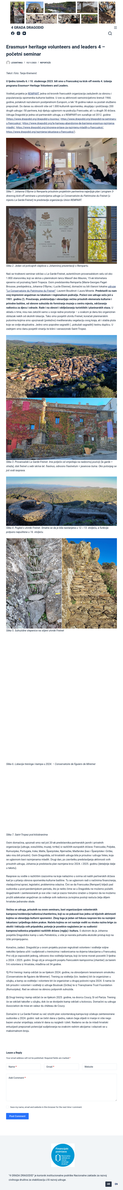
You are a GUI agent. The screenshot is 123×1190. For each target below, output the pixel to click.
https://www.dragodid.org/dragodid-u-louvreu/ (33, 119)
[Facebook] (12, 33)
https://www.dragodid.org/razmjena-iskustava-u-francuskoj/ (40, 131)
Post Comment (17, 1116)
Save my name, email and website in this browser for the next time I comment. (46, 1107)
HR (108, 1184)
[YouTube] (24, 33)
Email (50, 1067)
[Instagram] (18, 33)
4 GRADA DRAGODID (27, 28)
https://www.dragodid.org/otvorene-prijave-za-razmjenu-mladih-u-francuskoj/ (59, 127)
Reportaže (45, 63)
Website (89, 1066)
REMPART (33, 93)
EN (116, 1184)
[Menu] (115, 27)
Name (12, 1067)
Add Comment (17, 1078)
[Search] (110, 33)
